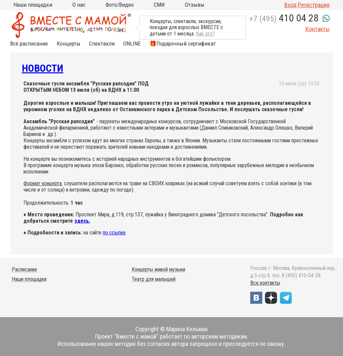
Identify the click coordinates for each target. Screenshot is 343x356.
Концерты (68, 44)
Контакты (317, 28)
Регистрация (314, 4)
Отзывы (194, 4)
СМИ (159, 4)
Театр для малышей (154, 279)
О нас (78, 4)
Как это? (205, 33)
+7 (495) (284, 18)
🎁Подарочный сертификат (182, 44)
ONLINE (132, 44)
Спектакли (102, 44)
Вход (290, 4)
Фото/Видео (120, 4)
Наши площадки (32, 4)
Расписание (24, 269)
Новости (42, 68)
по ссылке (114, 232)
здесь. (82, 221)
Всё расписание (29, 44)
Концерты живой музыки (158, 269)
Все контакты (265, 283)
